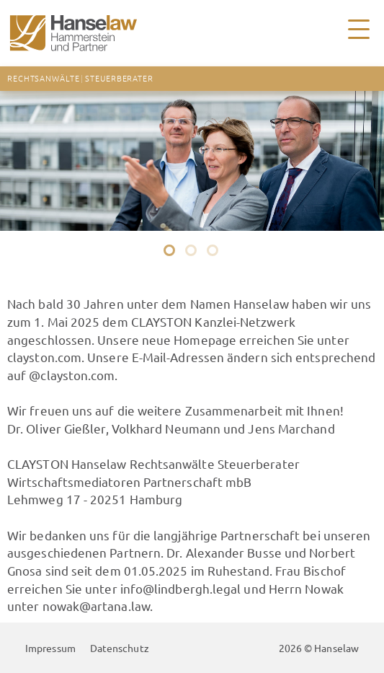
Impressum (50, 647)
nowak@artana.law (96, 605)
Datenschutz (119, 647)
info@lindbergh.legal (180, 588)
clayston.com (44, 356)
